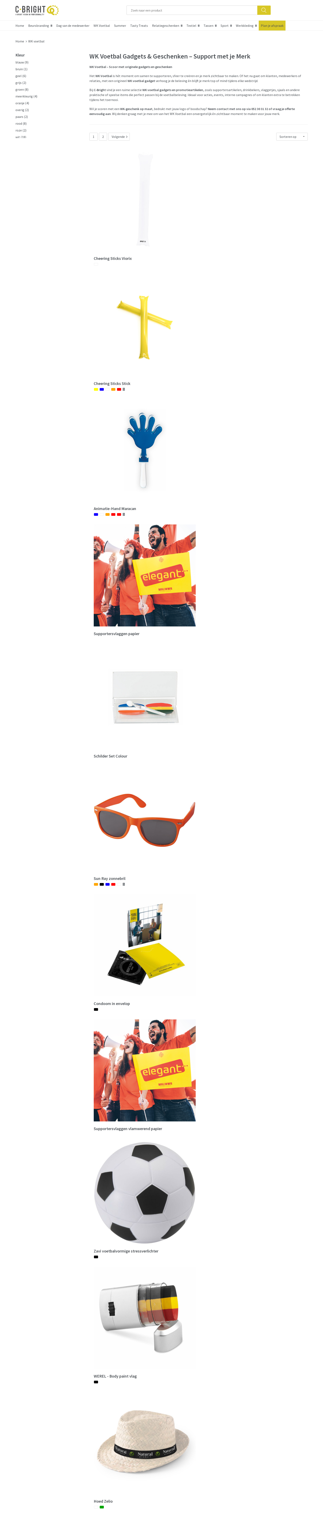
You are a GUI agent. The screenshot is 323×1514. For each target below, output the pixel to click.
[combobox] (191, 10)
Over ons (100, 1409)
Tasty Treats (139, 25)
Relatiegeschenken (165, 25)
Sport (225, 25)
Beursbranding (38, 25)
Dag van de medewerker (72, 25)
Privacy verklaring (251, 1421)
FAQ (169, 1415)
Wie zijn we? (102, 1415)
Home (19, 25)
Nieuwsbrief (102, 1421)
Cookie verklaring (251, 1415)
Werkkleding (245, 25)
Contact (172, 1409)
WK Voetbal (102, 25)
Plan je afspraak (272, 25)
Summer (120, 25)
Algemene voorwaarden (256, 1409)
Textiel (191, 25)
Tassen (208, 25)
